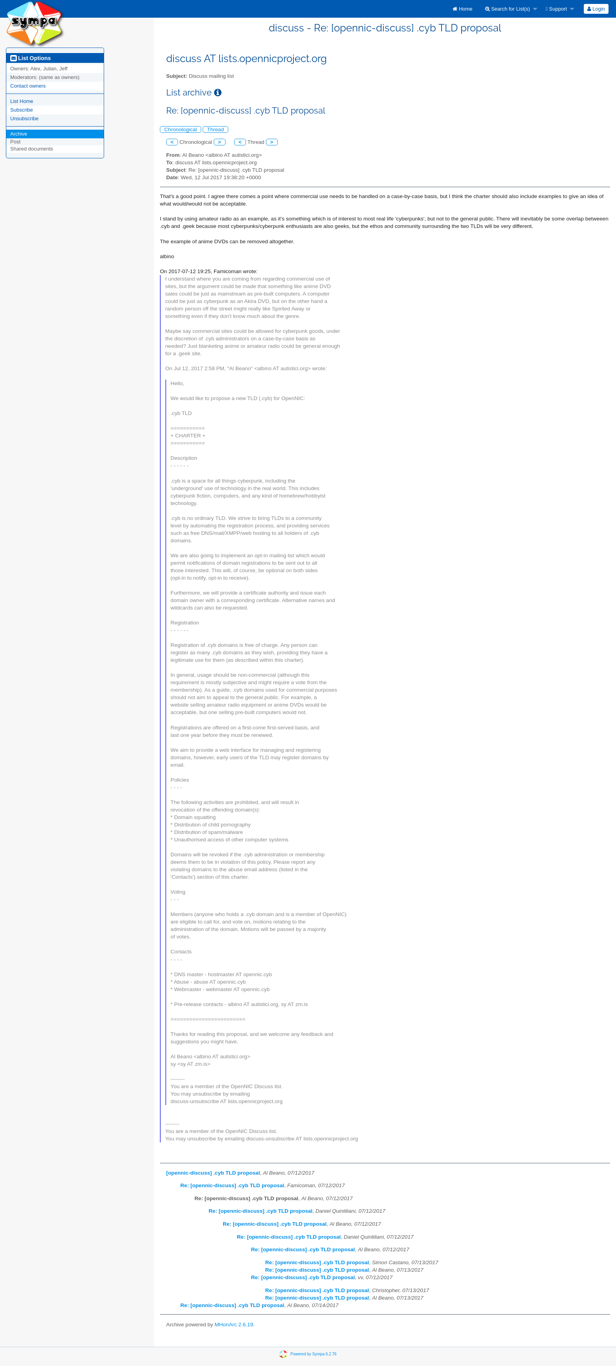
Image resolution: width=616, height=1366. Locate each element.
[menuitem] (462, 9)
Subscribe (21, 110)
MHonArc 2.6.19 (233, 1324)
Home (462, 9)
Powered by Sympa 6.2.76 (313, 1354)
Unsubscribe (24, 118)
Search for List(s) (507, 9)
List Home (21, 101)
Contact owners (28, 86)
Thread (215, 129)
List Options (30, 58)
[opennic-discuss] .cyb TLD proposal (213, 1173)
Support (556, 9)
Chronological (180, 129)
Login (596, 9)
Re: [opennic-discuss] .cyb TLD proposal (232, 1185)
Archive (18, 134)
